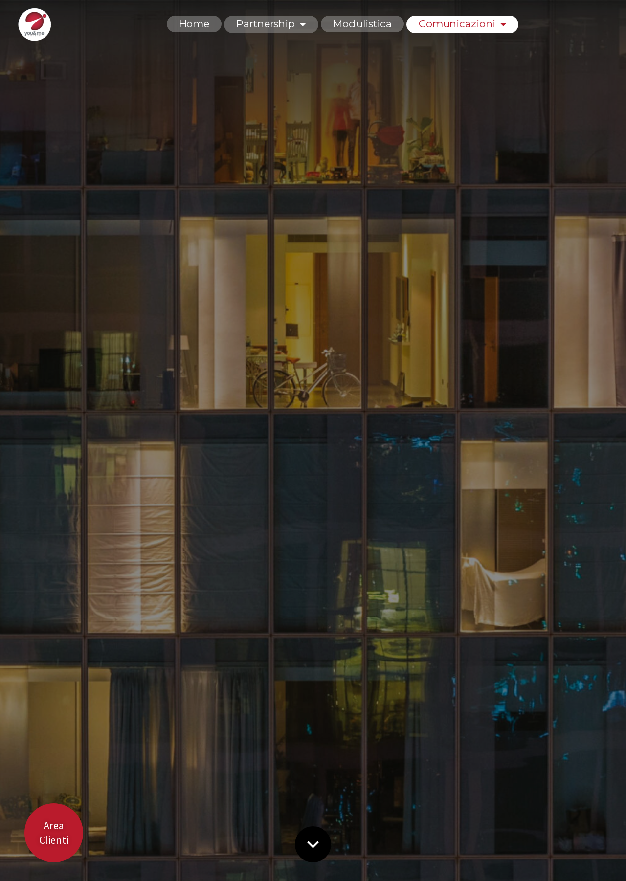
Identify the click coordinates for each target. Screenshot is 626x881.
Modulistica (362, 24)
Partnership (271, 24)
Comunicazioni (463, 24)
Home (194, 24)
